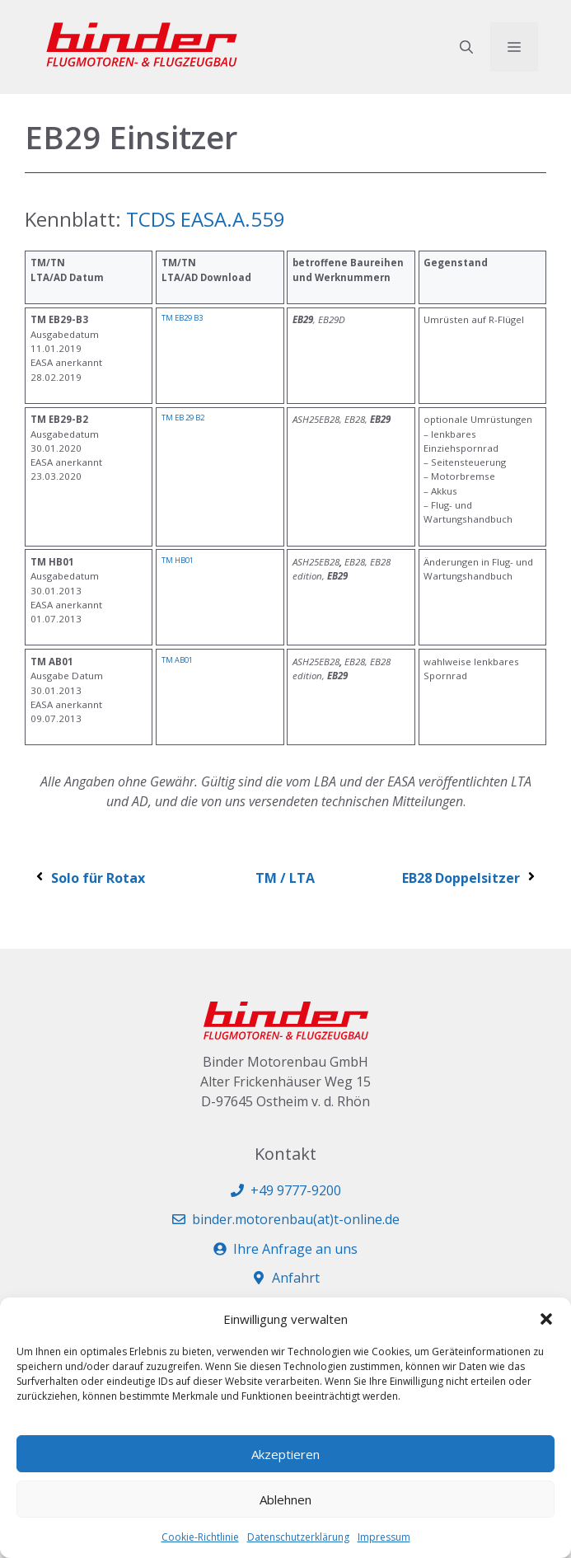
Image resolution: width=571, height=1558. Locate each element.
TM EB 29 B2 (182, 417)
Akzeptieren (285, 1454)
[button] (546, 1319)
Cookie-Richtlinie (200, 1537)
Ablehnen (285, 1499)
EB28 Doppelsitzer (470, 878)
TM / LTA (285, 878)
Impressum (384, 1537)
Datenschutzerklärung (298, 1537)
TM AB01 (177, 660)
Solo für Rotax (89, 878)
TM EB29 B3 (182, 317)
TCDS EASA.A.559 (205, 218)
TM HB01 (177, 560)
